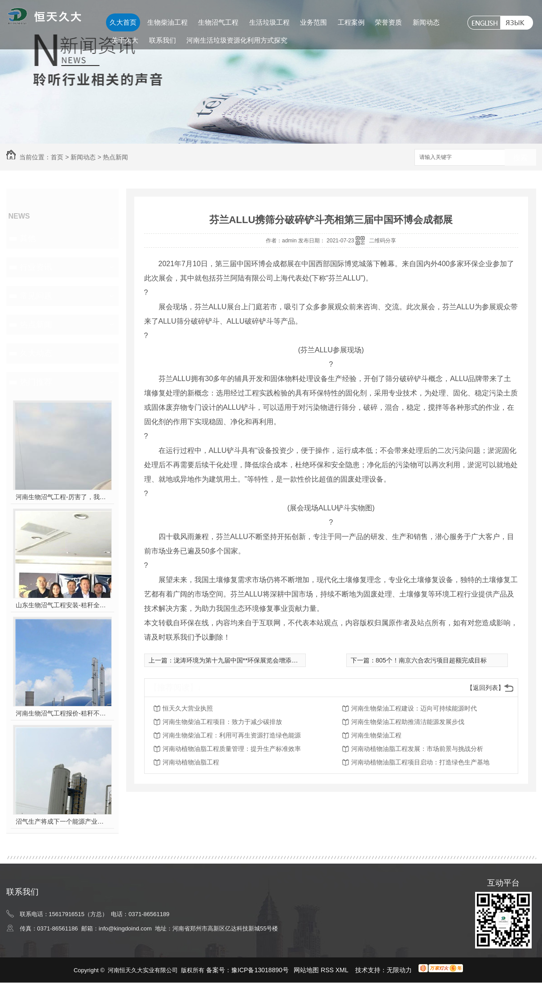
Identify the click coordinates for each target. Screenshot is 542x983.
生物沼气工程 (218, 22)
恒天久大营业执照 (188, 708)
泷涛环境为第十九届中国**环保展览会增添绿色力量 (245, 660)
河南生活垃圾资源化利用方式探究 (236, 40)
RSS (328, 970)
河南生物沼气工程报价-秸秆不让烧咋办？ (62, 713)
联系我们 (162, 40)
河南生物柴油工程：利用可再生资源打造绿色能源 (232, 735)
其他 (28, 238)
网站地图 (306, 970)
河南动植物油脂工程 (191, 762)
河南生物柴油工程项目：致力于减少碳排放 (222, 721)
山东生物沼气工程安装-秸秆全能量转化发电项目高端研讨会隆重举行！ (62, 605)
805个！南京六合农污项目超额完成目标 (431, 660)
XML (342, 970)
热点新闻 (115, 157)
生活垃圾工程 (269, 22)
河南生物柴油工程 (376, 735)
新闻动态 (426, 22)
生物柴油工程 (167, 22)
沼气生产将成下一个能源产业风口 (62, 821)
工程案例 (351, 22)
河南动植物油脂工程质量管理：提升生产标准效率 (232, 748)
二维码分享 (382, 240)
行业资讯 (36, 267)
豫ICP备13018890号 (260, 970)
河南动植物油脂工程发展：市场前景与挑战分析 (417, 748)
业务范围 (313, 22)
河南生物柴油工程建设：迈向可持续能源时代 (414, 708)
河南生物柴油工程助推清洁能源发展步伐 (407, 721)
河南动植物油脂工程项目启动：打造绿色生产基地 (420, 762)
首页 (57, 157)
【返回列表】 (485, 687)
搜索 (520, 158)
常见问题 (36, 295)
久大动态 (36, 353)
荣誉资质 (388, 22)
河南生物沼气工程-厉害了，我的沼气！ (62, 496)
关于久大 (124, 40)
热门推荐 (36, 381)
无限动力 (399, 970)
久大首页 (123, 22)
